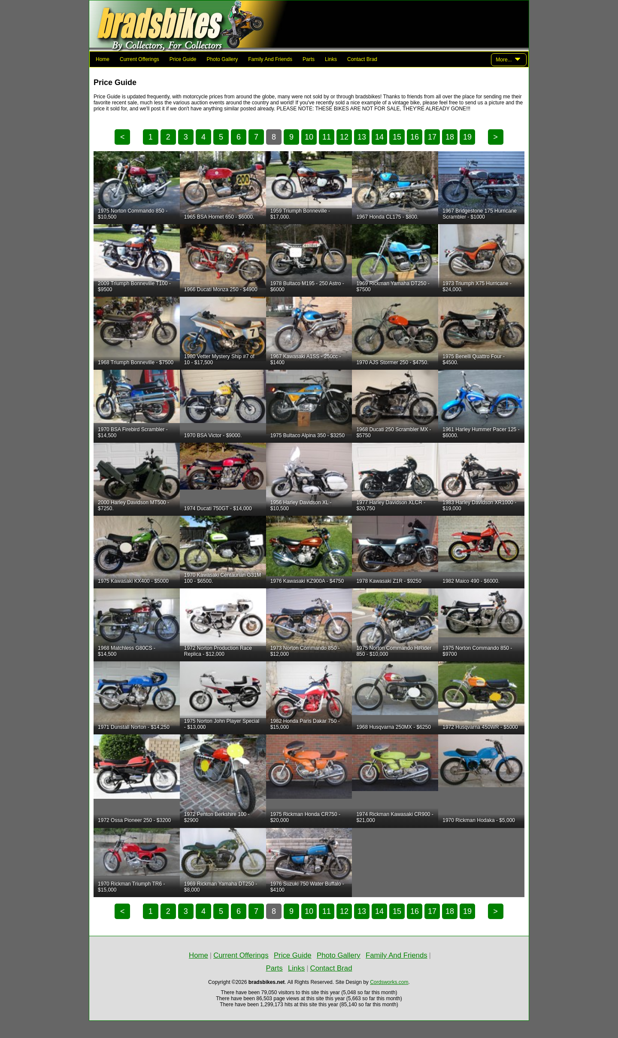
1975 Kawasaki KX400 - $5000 (133, 581)
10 (309, 137)
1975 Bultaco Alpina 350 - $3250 (307, 435)
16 (414, 137)
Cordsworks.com (389, 982)
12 (344, 137)
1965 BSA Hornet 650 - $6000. (219, 217)
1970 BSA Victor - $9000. (213, 435)
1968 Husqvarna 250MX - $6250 (393, 727)
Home (102, 59)
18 (449, 137)
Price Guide (183, 59)
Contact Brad (362, 59)
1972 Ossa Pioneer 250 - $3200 (134, 820)
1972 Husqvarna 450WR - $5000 (480, 727)
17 (432, 137)
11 (326, 137)
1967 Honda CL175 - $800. (387, 217)
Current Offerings (139, 59)
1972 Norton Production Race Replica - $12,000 (218, 651)
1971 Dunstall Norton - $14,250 (134, 727)
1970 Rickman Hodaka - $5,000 (478, 820)
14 (379, 137)
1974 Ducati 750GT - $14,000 (218, 508)
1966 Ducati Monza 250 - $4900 (221, 289)
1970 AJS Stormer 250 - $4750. (392, 362)
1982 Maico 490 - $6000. (471, 581)
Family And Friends (270, 59)
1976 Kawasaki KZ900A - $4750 (307, 581)
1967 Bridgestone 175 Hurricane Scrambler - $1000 (479, 214)
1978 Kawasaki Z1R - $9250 (388, 581)
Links (331, 59)
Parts (309, 59)
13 (361, 137)
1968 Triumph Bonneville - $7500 (135, 362)
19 (467, 137)
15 (397, 137)
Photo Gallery (222, 59)
